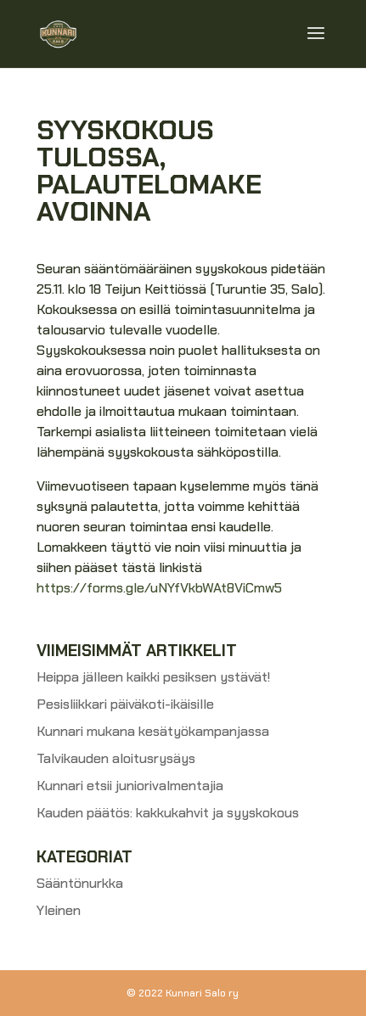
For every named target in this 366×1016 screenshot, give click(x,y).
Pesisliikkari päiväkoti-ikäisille (125, 704)
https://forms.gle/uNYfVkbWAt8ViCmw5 (159, 588)
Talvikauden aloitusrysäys (116, 758)
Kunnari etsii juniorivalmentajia (130, 785)
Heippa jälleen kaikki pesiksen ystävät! (153, 677)
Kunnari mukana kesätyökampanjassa (153, 731)
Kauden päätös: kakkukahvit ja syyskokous (168, 813)
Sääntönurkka (80, 883)
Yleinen (59, 910)
